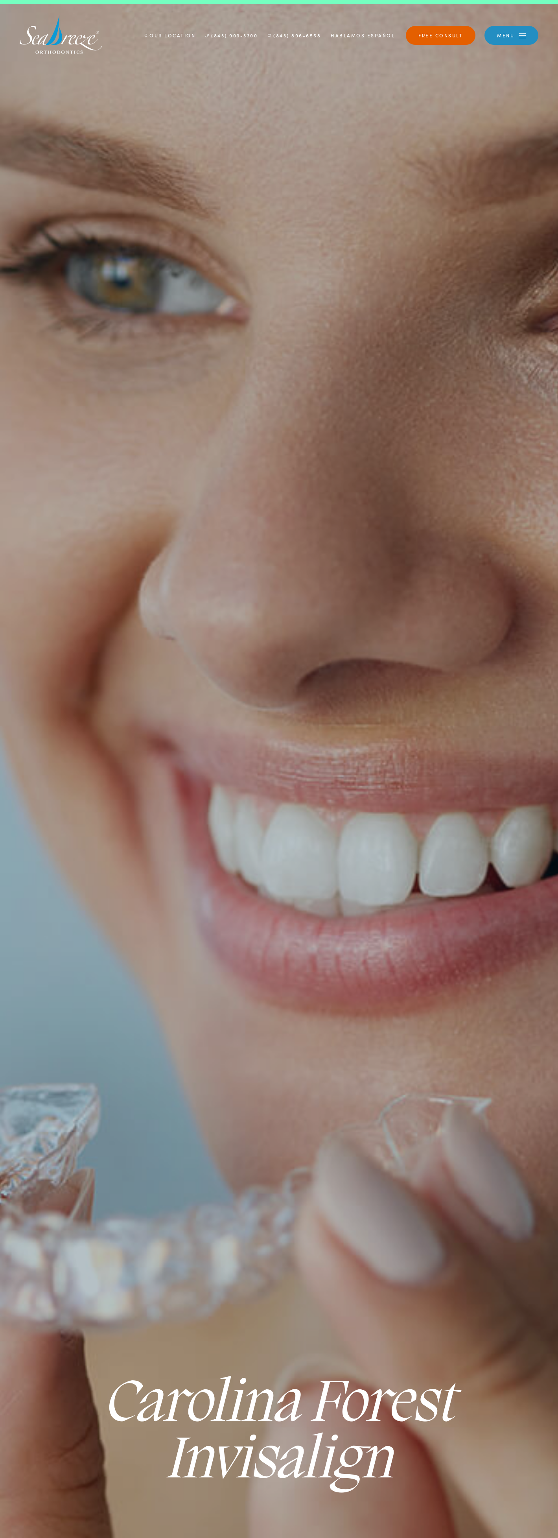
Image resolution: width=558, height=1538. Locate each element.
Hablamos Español (363, 35)
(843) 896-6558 (294, 35)
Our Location (169, 35)
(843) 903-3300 (231, 35)
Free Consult (440, 35)
